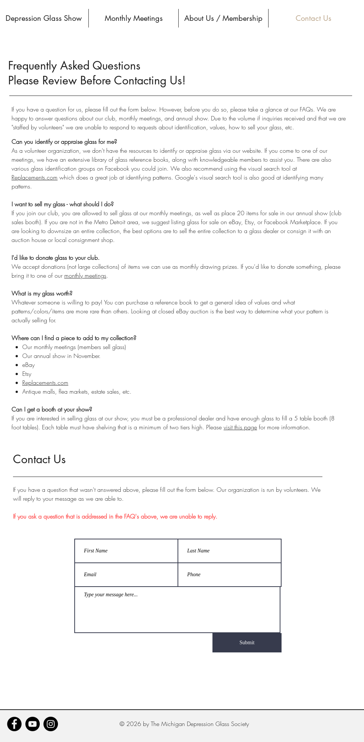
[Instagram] (50, 724)
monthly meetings (85, 275)
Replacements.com (35, 177)
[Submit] (247, 642)
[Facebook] (14, 724)
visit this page (240, 427)
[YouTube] (32, 724)
